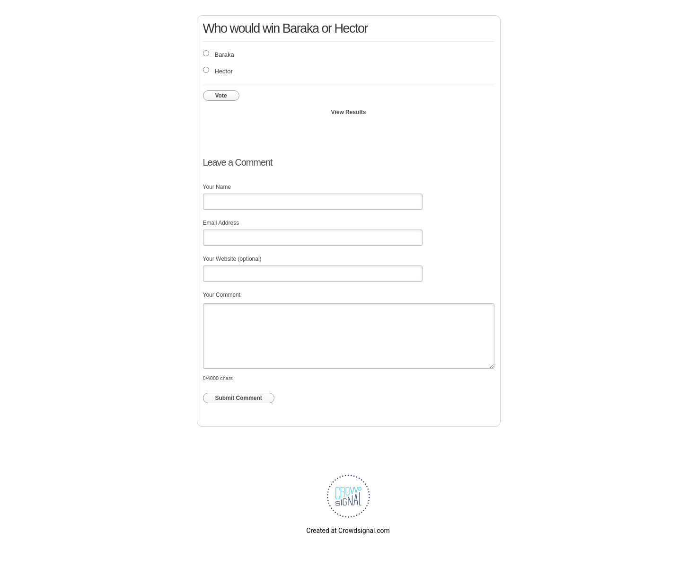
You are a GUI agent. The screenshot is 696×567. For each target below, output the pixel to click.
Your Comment (222, 295)
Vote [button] (221, 95)
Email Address (221, 223)
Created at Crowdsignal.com (347, 530)
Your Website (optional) (232, 259)
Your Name (217, 187)
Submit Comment (238, 398)
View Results (348, 112)
